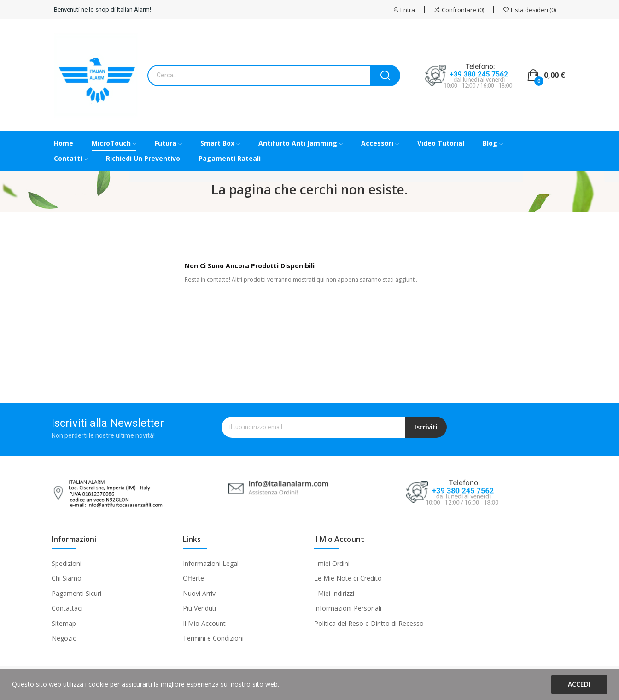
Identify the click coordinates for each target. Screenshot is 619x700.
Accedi (579, 684)
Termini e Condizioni (213, 638)
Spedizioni (67, 563)
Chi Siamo (67, 578)
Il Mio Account (204, 623)
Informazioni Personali (347, 608)
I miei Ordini (332, 563)
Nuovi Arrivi (200, 593)
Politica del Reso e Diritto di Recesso (369, 623)
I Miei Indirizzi (334, 593)
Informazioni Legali (211, 563)
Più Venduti (199, 608)
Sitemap (64, 623)
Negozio (64, 638)
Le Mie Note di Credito (348, 578)
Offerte (193, 578)
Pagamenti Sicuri (76, 593)
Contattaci (67, 608)
